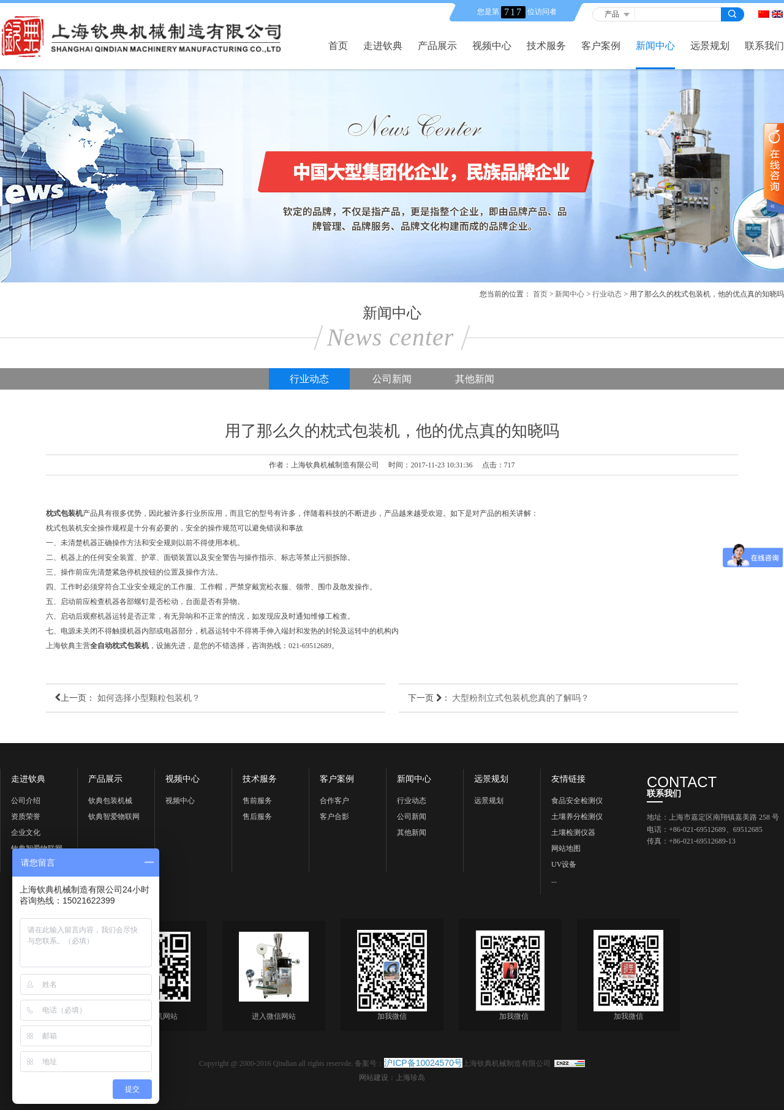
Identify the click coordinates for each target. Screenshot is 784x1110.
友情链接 (568, 779)
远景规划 (709, 46)
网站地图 (566, 848)
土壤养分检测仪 (577, 816)
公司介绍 (25, 800)
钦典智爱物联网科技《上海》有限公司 (114, 818)
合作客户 (334, 800)
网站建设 (373, 1077)
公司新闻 (392, 379)
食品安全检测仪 (577, 800)
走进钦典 (382, 46)
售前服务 (257, 800)
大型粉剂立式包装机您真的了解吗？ (520, 698)
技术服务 (546, 46)
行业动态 (607, 294)
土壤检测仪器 (573, 832)
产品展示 (437, 46)
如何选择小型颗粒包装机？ (148, 698)
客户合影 (334, 816)
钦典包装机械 (110, 800)
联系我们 (764, 46)
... (554, 880)
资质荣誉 (25, 816)
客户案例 (600, 46)
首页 (338, 46)
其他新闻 (474, 379)
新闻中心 (655, 46)
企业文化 (25, 832)
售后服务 (257, 816)
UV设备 (563, 864)
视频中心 (491, 46)
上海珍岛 (410, 1077)
